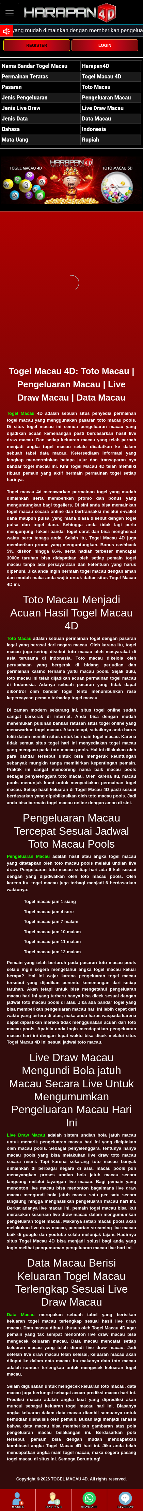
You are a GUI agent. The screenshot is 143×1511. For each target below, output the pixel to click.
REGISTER (36, 45)
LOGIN (104, 45)
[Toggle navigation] (9, 13)
